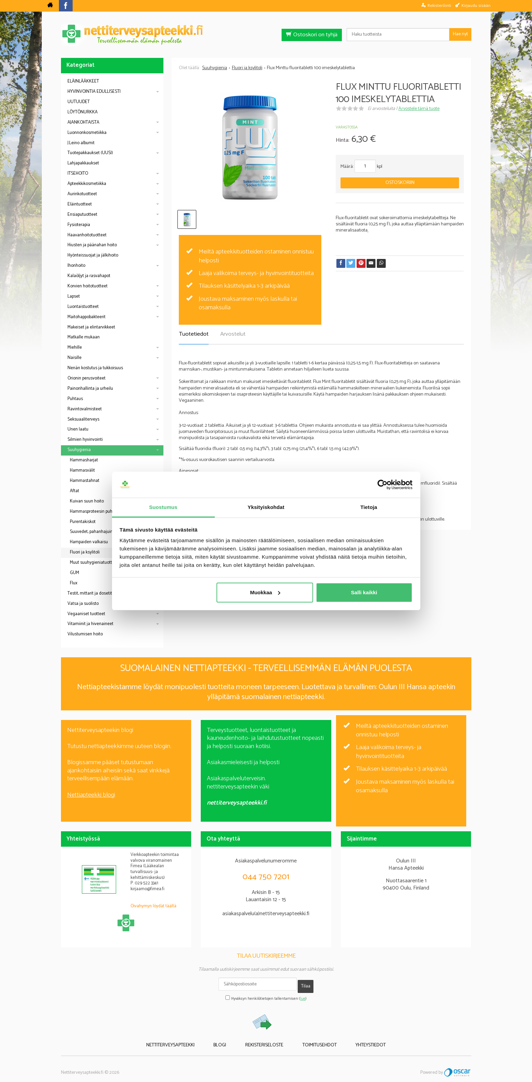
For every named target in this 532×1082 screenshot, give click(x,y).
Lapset (73, 296)
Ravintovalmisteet (84, 409)
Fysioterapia (78, 224)
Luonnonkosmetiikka (87, 132)
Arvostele (419, 109)
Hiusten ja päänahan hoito (92, 245)
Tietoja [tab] (368, 507)
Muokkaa (265, 592)
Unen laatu (77, 429)
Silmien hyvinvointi (85, 439)
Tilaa (305, 984)
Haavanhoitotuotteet (87, 235)
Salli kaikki (364, 592)
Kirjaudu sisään (476, 5)
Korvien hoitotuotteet (87, 286)
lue (303, 994)
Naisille (74, 357)
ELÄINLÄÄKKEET (83, 81)
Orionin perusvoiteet (86, 378)
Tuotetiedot (194, 334)
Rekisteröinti (439, 5)
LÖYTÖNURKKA (82, 112)
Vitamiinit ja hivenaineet (90, 623)
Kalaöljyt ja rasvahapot (88, 275)
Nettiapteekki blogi (91, 795)
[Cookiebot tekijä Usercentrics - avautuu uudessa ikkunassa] (382, 485)
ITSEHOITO (77, 173)
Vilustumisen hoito (85, 634)
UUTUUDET (78, 101)
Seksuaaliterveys (83, 419)
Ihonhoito (76, 265)
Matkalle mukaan (83, 337)
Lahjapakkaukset (83, 163)
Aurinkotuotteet (82, 194)
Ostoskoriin (400, 183)
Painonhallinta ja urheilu (90, 388)
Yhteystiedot (352, 1039)
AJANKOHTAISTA (83, 122)
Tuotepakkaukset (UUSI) (90, 153)
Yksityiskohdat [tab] (266, 507)
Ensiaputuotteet (82, 214)
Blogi (229, 1039)
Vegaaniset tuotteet (86, 614)
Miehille (74, 347)
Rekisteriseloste (264, 1039)
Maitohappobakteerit (86, 317)
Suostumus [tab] (163, 507)
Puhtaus (75, 398)
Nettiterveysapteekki (189, 1039)
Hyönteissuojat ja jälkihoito (92, 255)
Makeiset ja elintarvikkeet (91, 327)
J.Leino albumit (81, 143)
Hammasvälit (82, 470)
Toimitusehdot (310, 1039)
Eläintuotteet (79, 204)
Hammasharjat (84, 460)
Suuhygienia (79, 449)
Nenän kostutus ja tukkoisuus (95, 368)
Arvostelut (233, 334)
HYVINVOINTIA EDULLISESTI (94, 91)
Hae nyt (460, 34)
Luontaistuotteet (83, 306)
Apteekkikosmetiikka (86, 183)
